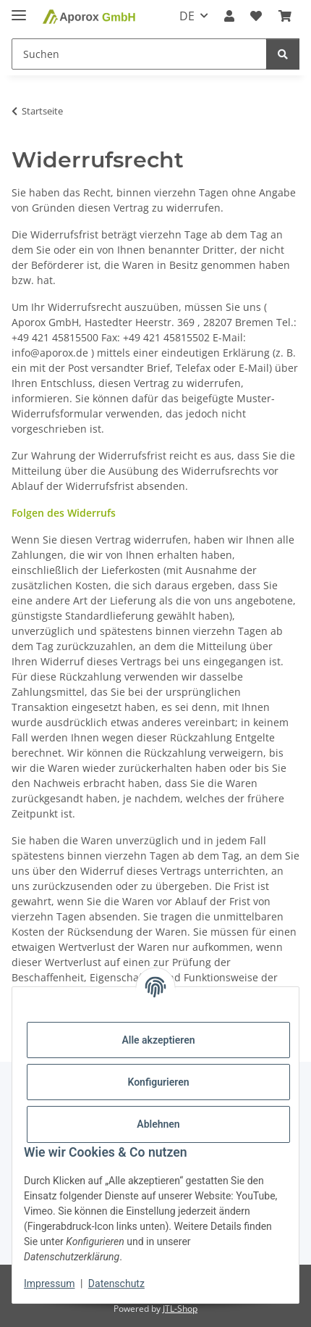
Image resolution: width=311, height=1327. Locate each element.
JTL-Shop (180, 1308)
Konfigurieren (158, 1082)
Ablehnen (158, 1124)
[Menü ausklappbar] (19, 9)
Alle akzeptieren (158, 1040)
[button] (229, 15)
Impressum (49, 1283)
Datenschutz (116, 1283)
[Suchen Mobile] (139, 54)
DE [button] (187, 16)
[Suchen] (282, 54)
